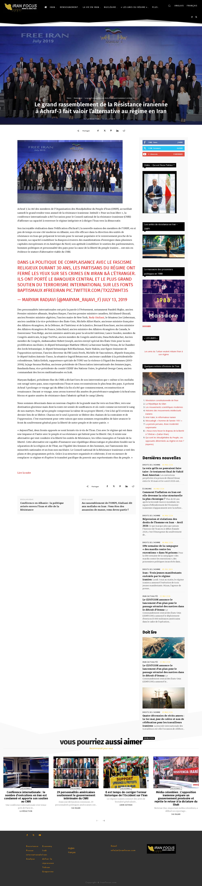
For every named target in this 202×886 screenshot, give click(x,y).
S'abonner (178, 154)
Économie (147, 489)
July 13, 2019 (114, 299)
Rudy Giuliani (96, 317)
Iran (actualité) (150, 596)
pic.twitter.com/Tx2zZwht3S (97, 290)
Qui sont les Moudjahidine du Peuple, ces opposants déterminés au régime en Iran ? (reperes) (164, 441)
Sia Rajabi (76, 808)
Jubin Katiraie (126, 805)
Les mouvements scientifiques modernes (164, 407)
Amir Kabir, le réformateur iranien (160, 417)
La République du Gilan (155, 403)
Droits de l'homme (151, 465)
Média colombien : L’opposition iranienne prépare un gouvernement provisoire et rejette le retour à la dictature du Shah (176, 798)
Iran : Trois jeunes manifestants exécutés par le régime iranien (162, 576)
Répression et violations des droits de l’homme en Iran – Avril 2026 (163, 522)
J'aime (180, 142)
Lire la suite (24, 472)
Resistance (78, 98)
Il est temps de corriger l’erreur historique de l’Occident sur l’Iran (126, 793)
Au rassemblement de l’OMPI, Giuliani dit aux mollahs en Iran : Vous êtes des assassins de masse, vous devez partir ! (107, 506)
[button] (169, 6)
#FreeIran (54, 290)
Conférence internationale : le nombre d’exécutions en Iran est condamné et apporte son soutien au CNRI (26, 796)
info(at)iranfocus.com (123, 850)
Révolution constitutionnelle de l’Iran (161, 400)
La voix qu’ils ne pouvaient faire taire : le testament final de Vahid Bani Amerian (163, 471)
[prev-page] (97, 821)
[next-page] (104, 821)
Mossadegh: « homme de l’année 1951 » (163, 420)
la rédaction (93, 119)
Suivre (180, 148)
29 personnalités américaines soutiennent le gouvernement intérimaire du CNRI (76, 795)
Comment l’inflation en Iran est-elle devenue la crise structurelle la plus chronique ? (163, 495)
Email (114, 846)
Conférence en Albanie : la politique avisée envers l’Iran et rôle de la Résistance (42, 506)
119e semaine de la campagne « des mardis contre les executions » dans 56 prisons (160, 549)
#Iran (97, 273)
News (69, 98)
